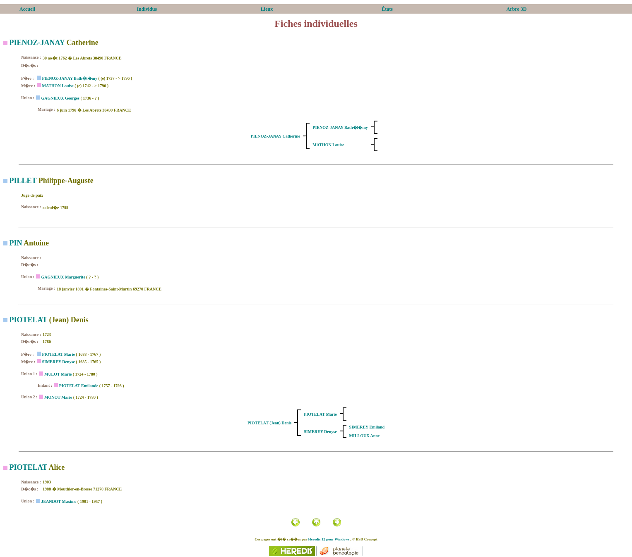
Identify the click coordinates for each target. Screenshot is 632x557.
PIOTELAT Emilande (78, 385)
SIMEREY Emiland (366, 427)
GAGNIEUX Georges (60, 98)
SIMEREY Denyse (58, 361)
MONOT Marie (58, 397)
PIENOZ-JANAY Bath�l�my (69, 78)
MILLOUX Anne (364, 435)
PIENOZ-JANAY (37, 42)
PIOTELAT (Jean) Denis (269, 423)
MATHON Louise (57, 85)
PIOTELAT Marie (58, 354)
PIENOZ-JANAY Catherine (275, 136)
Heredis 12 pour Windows (329, 539)
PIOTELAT (28, 320)
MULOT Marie (58, 374)
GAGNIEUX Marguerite (63, 277)
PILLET (23, 180)
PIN (16, 243)
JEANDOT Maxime (58, 501)
